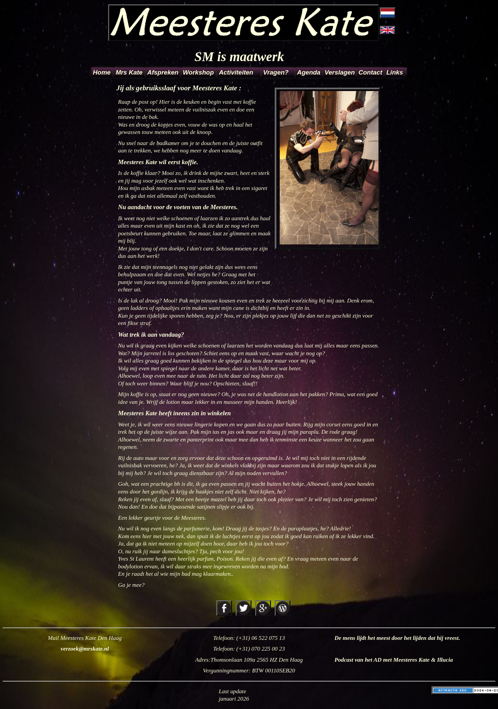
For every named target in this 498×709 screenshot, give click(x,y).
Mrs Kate (129, 72)
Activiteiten (236, 72)
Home (102, 72)
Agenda (309, 72)
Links (395, 72)
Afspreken (163, 72)
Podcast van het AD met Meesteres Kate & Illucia (393, 660)
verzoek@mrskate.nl (85, 649)
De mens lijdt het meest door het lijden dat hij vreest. (397, 638)
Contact (370, 72)
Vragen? (276, 72)
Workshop (198, 72)
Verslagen (340, 72)
